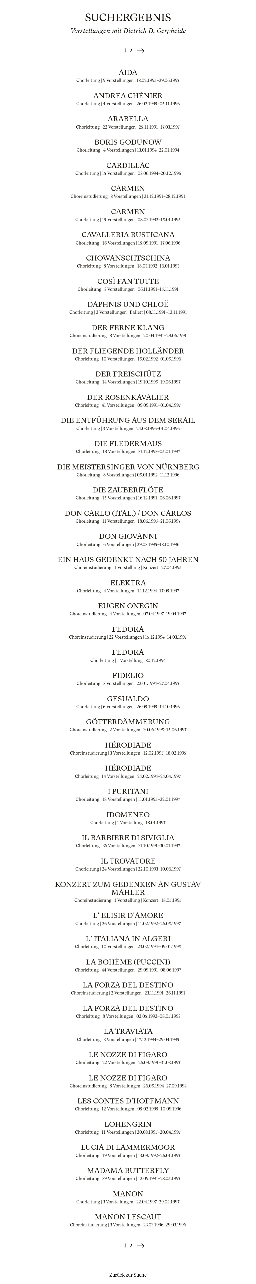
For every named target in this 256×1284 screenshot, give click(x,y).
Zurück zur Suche (128, 1275)
